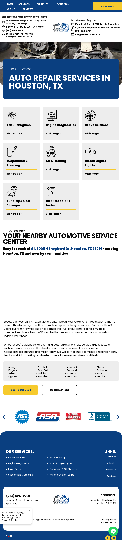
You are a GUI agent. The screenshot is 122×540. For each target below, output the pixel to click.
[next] (118, 416)
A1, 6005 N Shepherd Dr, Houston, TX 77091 (97, 27)
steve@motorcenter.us (19, 33)
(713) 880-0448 (14, 30)
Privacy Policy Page (11, 520)
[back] (3, 416)
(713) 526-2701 (83, 31)
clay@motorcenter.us (88, 34)
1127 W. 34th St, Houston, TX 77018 (25, 26)
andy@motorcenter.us (19, 36)
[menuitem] (12, 4)
